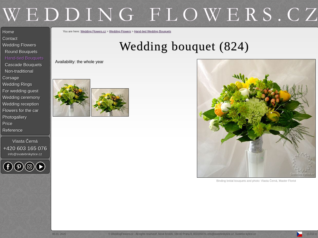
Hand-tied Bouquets (23, 58)
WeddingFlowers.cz (122, 234)
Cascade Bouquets (22, 64)
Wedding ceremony (21, 97)
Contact (10, 38)
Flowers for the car (21, 110)
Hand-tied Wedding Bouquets (152, 31)
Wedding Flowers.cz (93, 31)
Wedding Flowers (120, 31)
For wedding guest (21, 91)
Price (8, 123)
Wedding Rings (17, 84)
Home (8, 32)
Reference (13, 130)
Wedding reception (21, 104)
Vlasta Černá (25, 141)
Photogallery (15, 117)
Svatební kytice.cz (245, 234)
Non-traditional (18, 71)
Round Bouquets (20, 51)
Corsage (11, 77)
